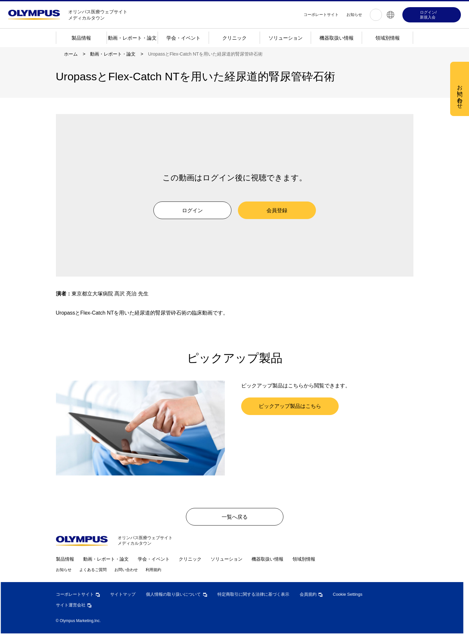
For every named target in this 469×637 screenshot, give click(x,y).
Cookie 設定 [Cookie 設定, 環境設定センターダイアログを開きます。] (211, 149)
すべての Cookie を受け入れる (272, 149)
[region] (237, 114)
